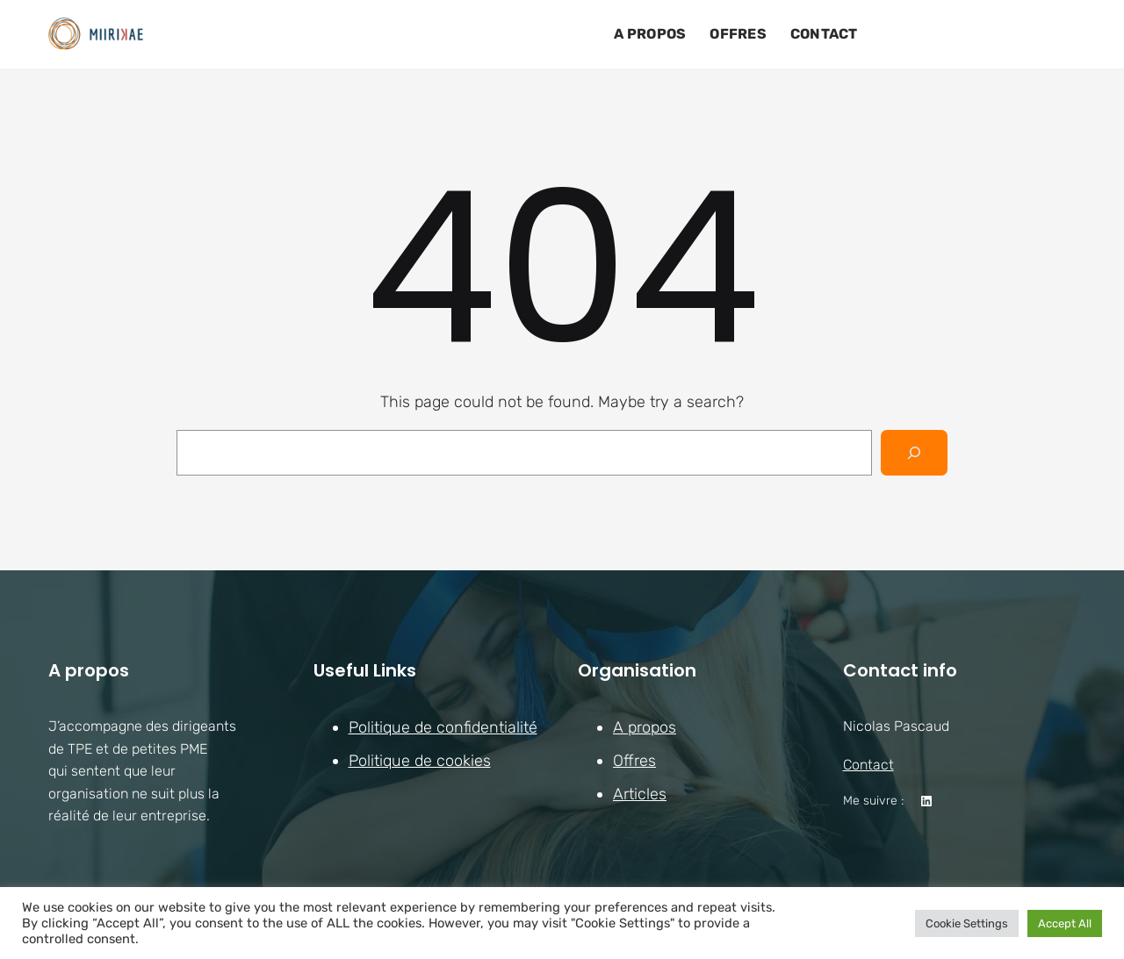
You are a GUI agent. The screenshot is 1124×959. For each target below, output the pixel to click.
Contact (868, 764)
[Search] (914, 453)
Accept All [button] (1065, 923)
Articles (639, 794)
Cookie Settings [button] (967, 923)
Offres (634, 760)
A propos (644, 727)
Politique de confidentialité (443, 727)
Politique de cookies (420, 760)
